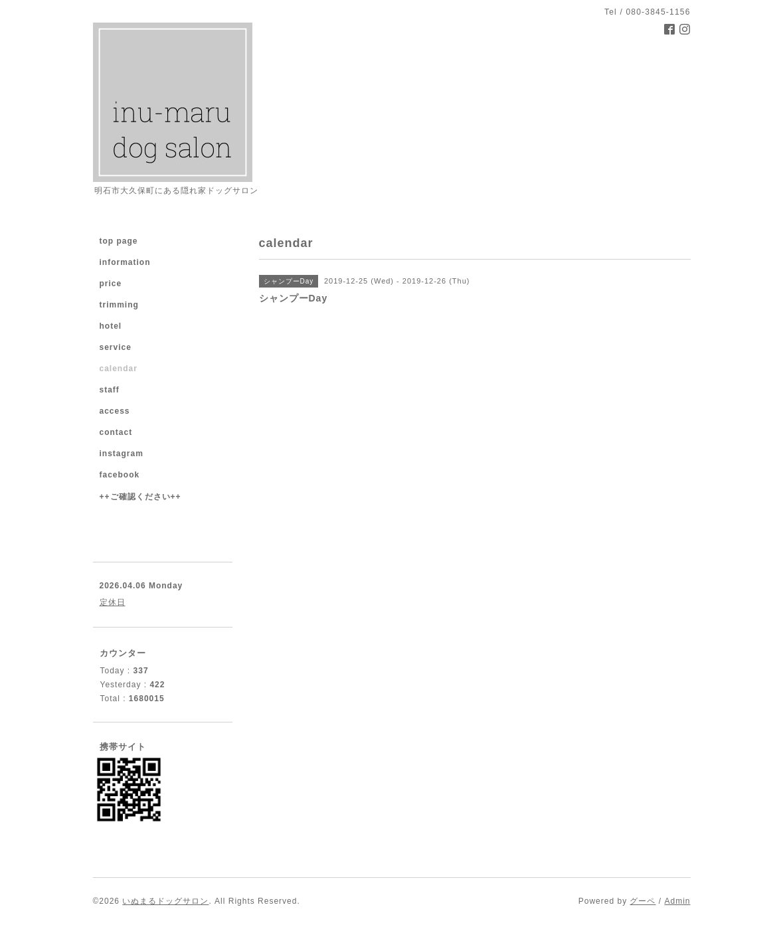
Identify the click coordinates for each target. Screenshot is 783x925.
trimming (119, 304)
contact (116, 432)
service (115, 347)
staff (110, 389)
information (125, 262)
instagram (121, 453)
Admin (677, 901)
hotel (111, 326)
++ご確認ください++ (140, 496)
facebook (120, 474)
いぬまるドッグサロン (165, 901)
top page (119, 241)
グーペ (642, 901)
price (111, 283)
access (115, 411)
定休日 (113, 602)
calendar (118, 368)
